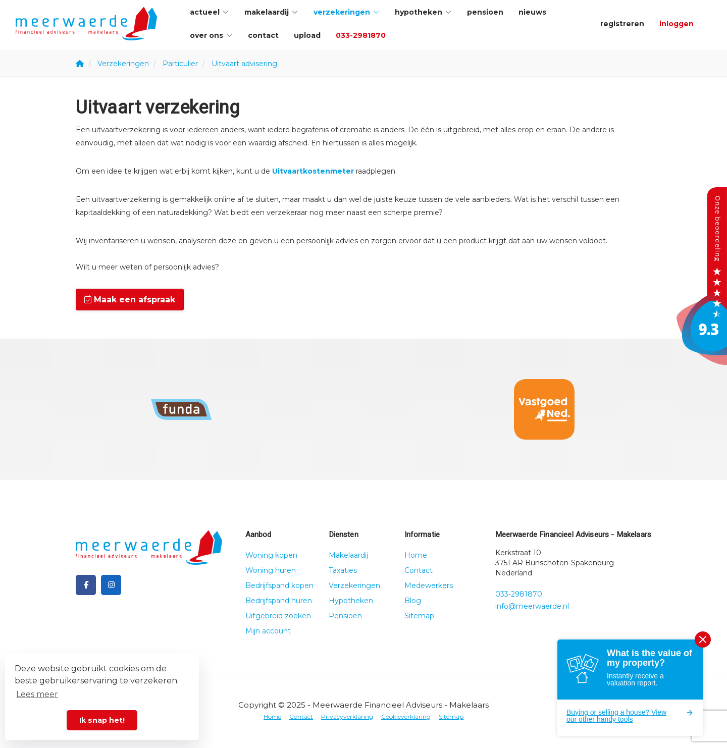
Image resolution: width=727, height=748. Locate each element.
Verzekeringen (347, 12)
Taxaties (343, 570)
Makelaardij (271, 12)
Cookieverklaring (406, 716)
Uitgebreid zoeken (278, 615)
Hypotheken (423, 12)
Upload (307, 35)
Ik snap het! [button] (102, 720)
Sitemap (419, 615)
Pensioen (485, 12)
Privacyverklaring (347, 716)
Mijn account (268, 630)
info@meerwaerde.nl (532, 606)
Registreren (622, 23)
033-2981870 (361, 35)
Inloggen (676, 23)
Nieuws (532, 12)
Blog (412, 600)
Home (415, 555)
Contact (263, 35)
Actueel (209, 12)
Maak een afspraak (129, 299)
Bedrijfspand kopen (279, 585)
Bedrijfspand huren (278, 600)
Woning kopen (271, 555)
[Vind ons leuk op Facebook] (86, 585)
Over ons (211, 35)
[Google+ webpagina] (111, 585)
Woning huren (270, 570)
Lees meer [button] (37, 694)
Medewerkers (428, 585)
